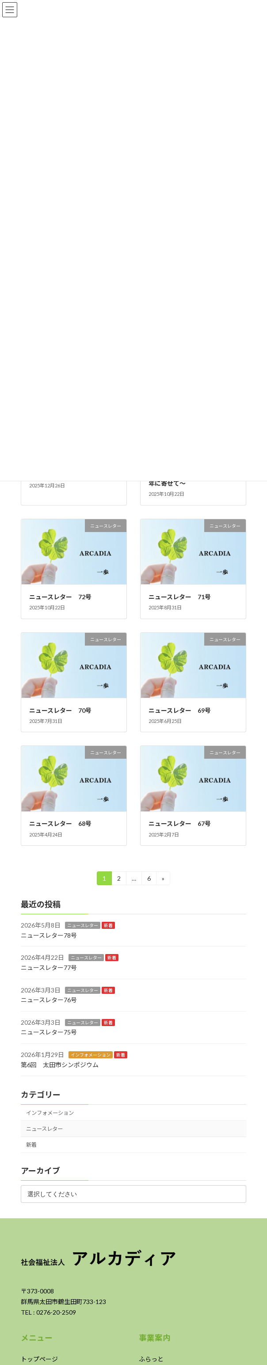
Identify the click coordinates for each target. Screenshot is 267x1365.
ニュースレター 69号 (180, 710)
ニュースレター (82, 925)
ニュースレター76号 (49, 1000)
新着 (108, 925)
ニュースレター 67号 (180, 823)
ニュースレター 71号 (180, 597)
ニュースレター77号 (49, 967)
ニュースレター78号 (49, 935)
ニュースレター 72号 (60, 597)
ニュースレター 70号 (60, 710)
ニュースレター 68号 (63, 823)
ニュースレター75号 (49, 1032)
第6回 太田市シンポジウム (60, 1064)
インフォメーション (91, 1054)
